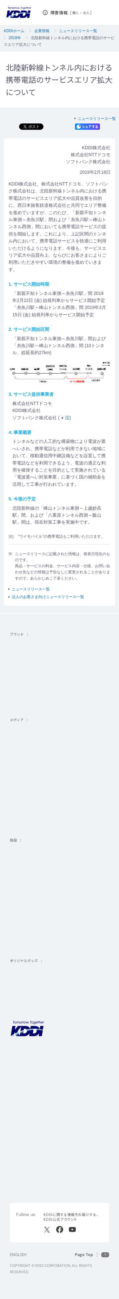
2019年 (15, 38)
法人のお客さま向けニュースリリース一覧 (48, 597)
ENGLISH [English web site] (18, 1254)
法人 (86, 12)
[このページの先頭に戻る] (92, 1254)
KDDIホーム (14, 31)
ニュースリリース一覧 (78, 31)
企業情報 (42, 31)
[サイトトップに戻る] (18, 12)
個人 (75, 12)
